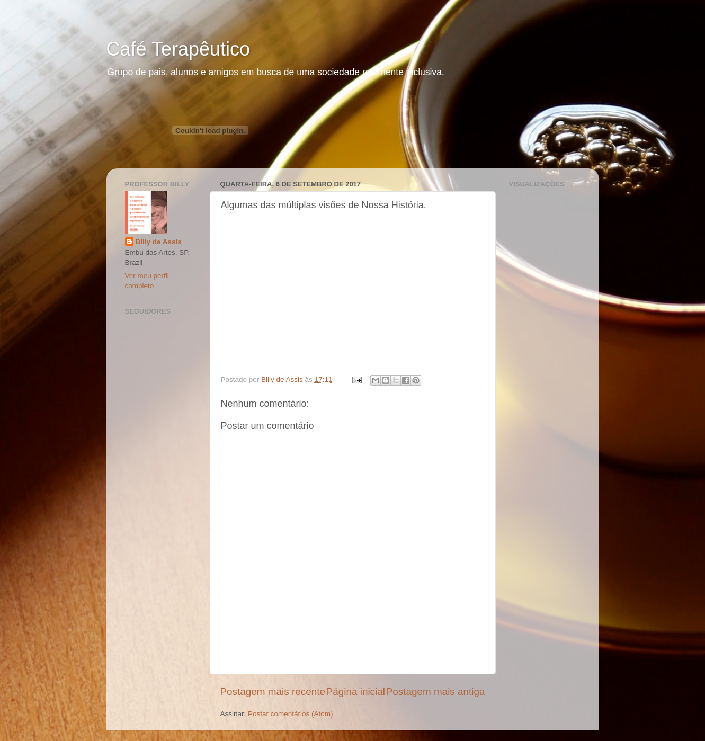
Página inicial (355, 691)
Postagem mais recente (272, 691)
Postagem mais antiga (435, 691)
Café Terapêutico (178, 49)
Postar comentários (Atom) (290, 714)
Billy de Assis (159, 242)
